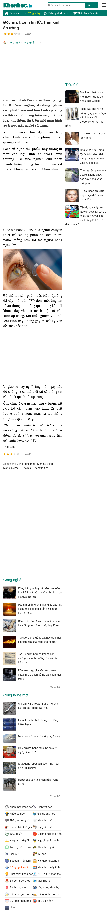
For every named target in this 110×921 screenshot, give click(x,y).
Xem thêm (56, 687)
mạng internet (11, 467)
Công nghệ (32, 13)
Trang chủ (12, 13)
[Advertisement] (32, 71)
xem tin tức (41, 467)
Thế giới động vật (85, 13)
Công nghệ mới (31, 42)
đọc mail (27, 467)
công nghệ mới (26, 463)
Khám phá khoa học (57, 13)
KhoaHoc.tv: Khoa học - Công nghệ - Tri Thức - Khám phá (21, 5)
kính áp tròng (45, 463)
